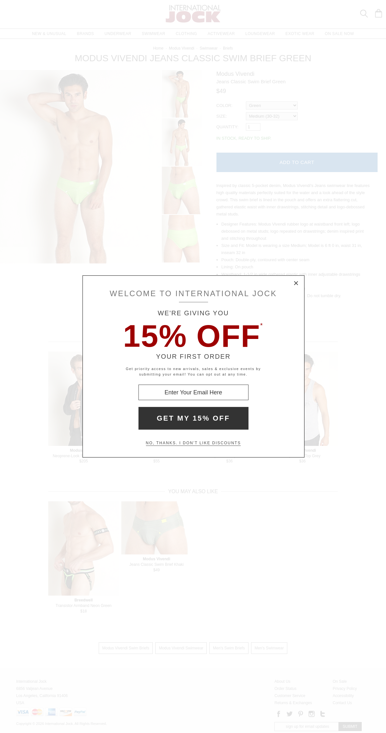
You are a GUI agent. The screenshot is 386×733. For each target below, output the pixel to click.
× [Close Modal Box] (296, 283)
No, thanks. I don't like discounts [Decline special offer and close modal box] (193, 443)
